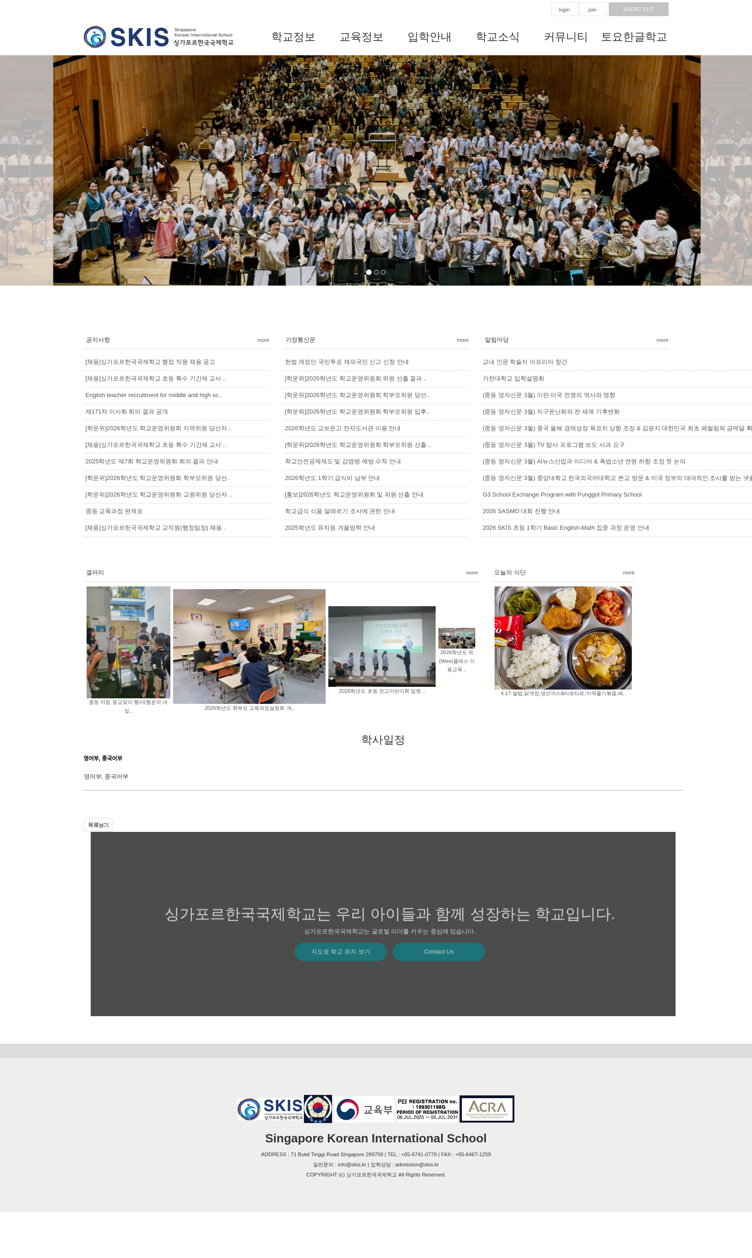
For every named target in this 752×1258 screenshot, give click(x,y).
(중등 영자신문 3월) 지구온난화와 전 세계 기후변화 (551, 411)
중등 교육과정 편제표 (114, 511)
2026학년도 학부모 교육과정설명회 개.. (249, 708)
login (564, 9)
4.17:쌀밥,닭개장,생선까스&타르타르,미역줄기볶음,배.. (563, 693)
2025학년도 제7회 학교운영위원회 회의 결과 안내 (152, 461)
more (263, 340)
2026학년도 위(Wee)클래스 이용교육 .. (457, 660)
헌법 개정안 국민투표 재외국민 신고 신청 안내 (347, 361)
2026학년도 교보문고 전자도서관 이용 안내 (343, 428)
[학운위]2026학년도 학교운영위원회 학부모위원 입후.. (357, 411)
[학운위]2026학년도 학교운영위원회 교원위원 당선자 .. (159, 494)
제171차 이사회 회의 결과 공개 (127, 411)
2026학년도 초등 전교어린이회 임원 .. (382, 691)
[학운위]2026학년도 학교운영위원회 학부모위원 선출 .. (358, 444)
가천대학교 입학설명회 (513, 378)
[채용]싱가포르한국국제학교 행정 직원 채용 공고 (151, 361)
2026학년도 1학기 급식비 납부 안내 (332, 477)
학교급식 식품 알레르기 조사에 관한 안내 (340, 511)
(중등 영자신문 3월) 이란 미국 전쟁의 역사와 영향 (549, 395)
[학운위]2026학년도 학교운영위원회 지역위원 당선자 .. (159, 428)
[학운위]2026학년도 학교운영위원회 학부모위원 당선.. (158, 477)
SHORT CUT (639, 9)
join (593, 9)
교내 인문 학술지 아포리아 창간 (525, 361)
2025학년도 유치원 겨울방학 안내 (330, 527)
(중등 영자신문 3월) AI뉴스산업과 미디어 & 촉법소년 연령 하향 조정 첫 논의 (584, 461)
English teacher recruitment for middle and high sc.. (154, 395)
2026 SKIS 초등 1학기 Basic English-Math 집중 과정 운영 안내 (566, 527)
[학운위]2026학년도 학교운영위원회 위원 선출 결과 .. (356, 378)
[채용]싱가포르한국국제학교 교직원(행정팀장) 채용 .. (156, 527)
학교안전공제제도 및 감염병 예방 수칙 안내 (343, 461)
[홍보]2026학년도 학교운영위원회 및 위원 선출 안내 (354, 494)
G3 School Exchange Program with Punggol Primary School (562, 494)
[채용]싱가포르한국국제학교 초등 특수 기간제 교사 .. (156, 378)
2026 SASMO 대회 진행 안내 (521, 511)
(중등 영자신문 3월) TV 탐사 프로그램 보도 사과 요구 (553, 444)
